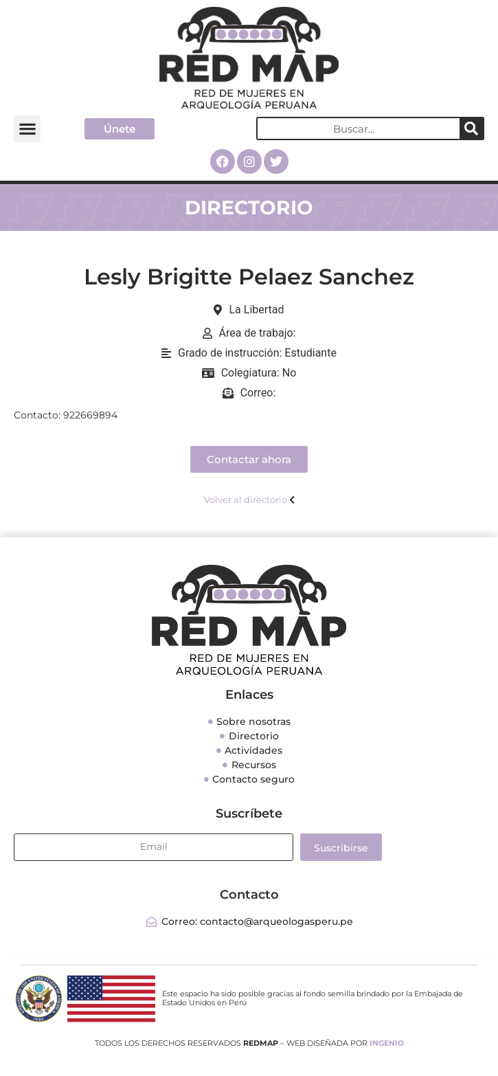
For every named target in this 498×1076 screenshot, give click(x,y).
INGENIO (387, 1043)
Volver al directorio (245, 499)
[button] (27, 128)
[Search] (471, 128)
